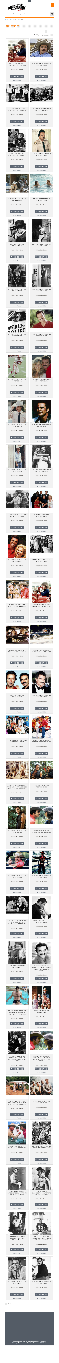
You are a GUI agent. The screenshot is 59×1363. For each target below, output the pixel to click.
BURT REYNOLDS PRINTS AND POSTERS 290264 (17, 888)
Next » (52, 31)
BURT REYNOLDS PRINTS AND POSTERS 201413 (17, 431)
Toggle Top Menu (29, 1)
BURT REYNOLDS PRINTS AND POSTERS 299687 (41, 431)
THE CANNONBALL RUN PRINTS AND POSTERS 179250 (41, 476)
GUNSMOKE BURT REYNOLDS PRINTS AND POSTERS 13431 (41, 1162)
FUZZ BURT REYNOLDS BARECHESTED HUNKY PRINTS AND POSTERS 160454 (17, 1209)
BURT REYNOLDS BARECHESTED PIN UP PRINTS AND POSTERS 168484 (41, 1209)
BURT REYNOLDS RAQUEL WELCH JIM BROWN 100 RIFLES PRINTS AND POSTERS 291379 (17, 797)
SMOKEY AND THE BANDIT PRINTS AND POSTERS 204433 (17, 65)
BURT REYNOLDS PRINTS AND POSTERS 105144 (41, 248)
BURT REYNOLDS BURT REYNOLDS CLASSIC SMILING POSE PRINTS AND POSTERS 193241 (41, 981)
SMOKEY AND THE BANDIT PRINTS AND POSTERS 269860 (17, 1162)
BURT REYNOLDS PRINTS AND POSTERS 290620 (17, 842)
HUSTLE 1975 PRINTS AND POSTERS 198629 (41, 934)
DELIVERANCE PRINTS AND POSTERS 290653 (41, 796)
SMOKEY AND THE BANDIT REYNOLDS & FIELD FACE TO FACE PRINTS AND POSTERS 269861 (41, 1073)
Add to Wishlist (17, 81)
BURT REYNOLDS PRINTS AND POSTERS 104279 (17, 339)
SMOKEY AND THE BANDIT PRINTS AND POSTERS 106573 (17, 156)
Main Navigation (7, 14)
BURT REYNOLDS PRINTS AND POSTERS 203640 (41, 156)
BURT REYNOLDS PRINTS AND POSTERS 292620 (41, 705)
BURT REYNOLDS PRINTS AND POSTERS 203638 (17, 202)
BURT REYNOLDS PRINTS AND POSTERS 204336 (41, 65)
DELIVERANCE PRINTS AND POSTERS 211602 (41, 1117)
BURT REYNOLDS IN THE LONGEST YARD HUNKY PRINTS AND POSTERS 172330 (41, 1255)
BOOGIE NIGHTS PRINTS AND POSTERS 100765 (41, 568)
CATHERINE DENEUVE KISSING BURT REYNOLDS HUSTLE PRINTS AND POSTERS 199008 (17, 935)
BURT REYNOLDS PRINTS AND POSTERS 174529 (17, 1300)
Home (6, 19)
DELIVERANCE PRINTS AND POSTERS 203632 (41, 202)
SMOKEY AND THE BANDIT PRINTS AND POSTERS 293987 (17, 614)
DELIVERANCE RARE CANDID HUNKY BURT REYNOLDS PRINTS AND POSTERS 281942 (17, 1026)
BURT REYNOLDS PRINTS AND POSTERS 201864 (41, 339)
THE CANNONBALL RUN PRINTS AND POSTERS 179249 (17, 522)
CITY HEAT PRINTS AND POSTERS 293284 (17, 705)
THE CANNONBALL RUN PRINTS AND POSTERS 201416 (41, 385)
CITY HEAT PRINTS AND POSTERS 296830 (41, 522)
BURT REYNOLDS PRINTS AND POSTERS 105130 (17, 293)
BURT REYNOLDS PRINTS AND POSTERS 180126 (41, 1300)
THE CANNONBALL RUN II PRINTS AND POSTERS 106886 (17, 110)
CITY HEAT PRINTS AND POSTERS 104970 (17, 248)
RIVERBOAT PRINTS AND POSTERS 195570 (17, 979)
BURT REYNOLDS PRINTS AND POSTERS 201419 (17, 385)
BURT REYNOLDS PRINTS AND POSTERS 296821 (17, 568)
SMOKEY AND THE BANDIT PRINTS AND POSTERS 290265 (41, 842)
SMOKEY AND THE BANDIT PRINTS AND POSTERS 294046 (17, 659)
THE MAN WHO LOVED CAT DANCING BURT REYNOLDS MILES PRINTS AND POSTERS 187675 (17, 1073)
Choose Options (18, 77)
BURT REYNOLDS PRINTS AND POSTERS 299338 (17, 476)
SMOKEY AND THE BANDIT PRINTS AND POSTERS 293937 (41, 614)
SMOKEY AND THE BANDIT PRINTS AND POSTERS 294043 (41, 659)
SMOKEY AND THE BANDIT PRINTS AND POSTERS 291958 (41, 751)
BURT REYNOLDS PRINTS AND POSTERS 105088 (41, 293)
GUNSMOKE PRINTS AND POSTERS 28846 (41, 1025)
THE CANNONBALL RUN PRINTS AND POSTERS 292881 (17, 751)
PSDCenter (43, 1360)
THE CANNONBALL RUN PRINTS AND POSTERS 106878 (41, 110)
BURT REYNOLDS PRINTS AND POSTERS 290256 (41, 888)
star (11, 19)
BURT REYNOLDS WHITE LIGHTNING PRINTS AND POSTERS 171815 (17, 1255)
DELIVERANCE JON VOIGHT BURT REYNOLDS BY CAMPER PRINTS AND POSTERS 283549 (17, 1118)
